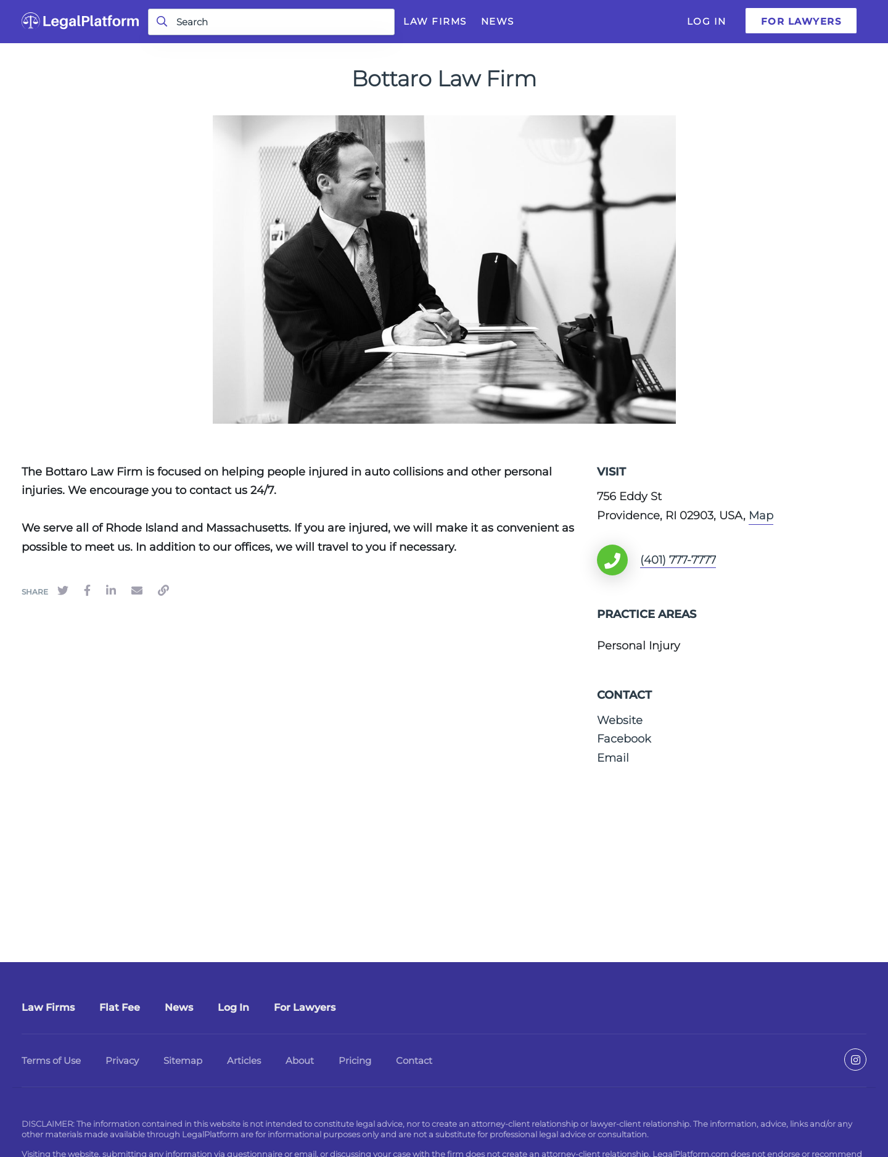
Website (620, 720)
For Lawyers (801, 21)
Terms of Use (51, 1060)
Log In (706, 21)
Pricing (355, 1060)
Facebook (624, 739)
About (300, 1060)
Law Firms (435, 21)
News (497, 21)
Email (613, 758)
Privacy (122, 1060)
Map (761, 515)
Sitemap (182, 1060)
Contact (414, 1060)
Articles (244, 1060)
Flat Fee (119, 1007)
